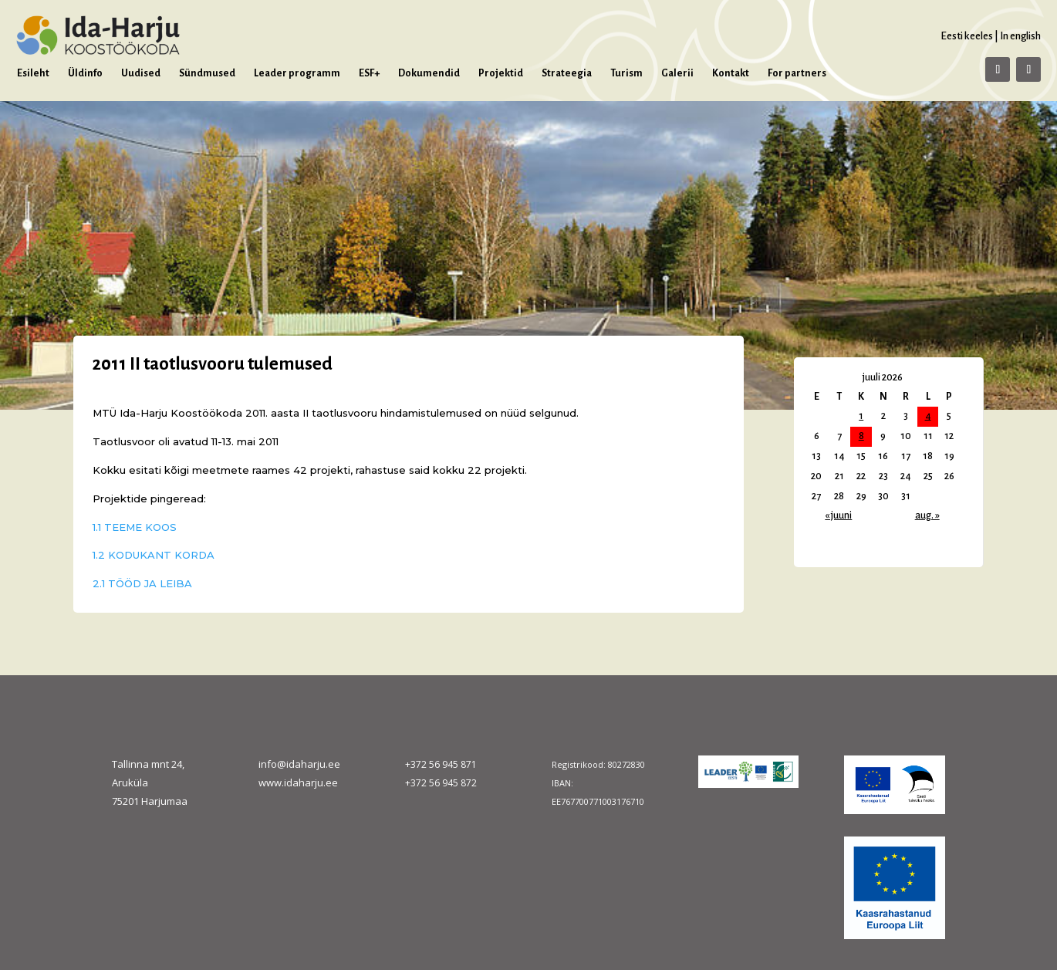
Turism (626, 73)
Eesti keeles (966, 36)
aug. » (927, 515)
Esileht (33, 73)
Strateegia (567, 73)
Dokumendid (429, 73)
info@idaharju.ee (299, 764)
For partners (797, 73)
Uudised (140, 73)
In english (1020, 36)
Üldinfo (85, 73)
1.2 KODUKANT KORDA (153, 555)
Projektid (500, 73)
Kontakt (730, 73)
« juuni (838, 515)
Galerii (677, 73)
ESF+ (369, 73)
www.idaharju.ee (298, 782)
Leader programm (297, 73)
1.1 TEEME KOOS (135, 527)
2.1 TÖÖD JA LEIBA (142, 583)
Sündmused (207, 73)
